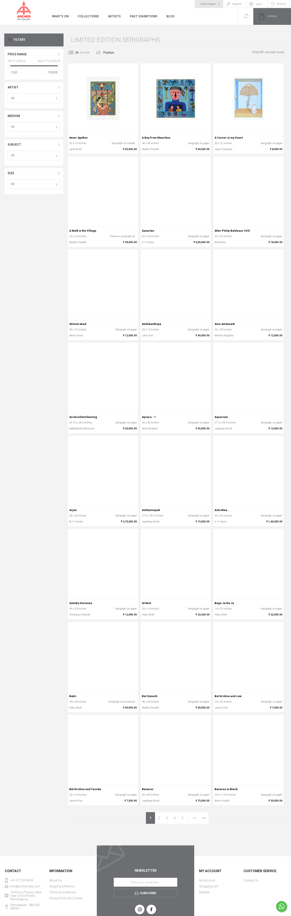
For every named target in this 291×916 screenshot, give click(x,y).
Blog (169, 16)
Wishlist (204, 892)
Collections (88, 16)
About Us (55, 880)
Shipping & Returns (62, 886)
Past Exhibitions (142, 16)
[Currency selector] (209, 4)
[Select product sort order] (112, 52)
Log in (259, 4)
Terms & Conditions (62, 892)
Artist (13, 87)
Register (236, 4)
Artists (113, 16)
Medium (14, 116)
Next (194, 818)
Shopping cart (208, 886)
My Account (207, 880)
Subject (14, 144)
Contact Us (251, 880)
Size (11, 173)
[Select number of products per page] (74, 52)
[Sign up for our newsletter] (145, 882)
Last (203, 818)
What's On (60, 16)
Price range (17, 54)
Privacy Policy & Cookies (65, 898)
